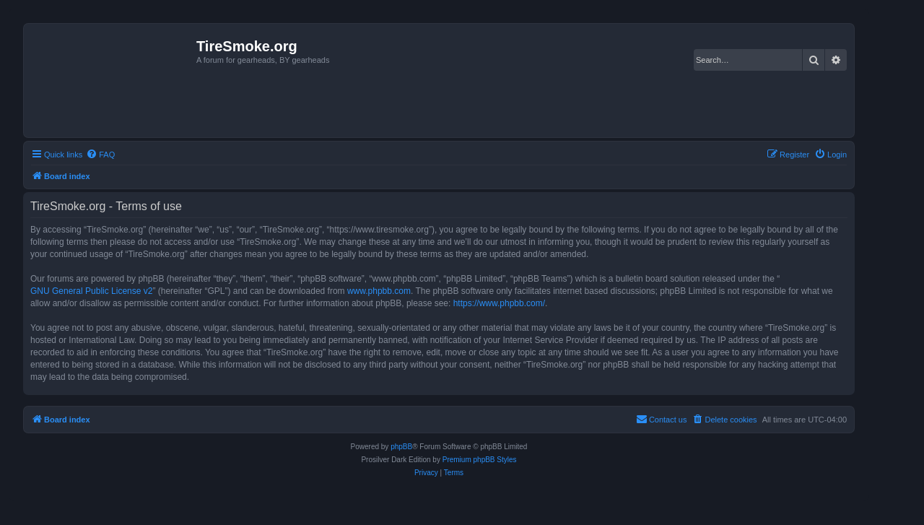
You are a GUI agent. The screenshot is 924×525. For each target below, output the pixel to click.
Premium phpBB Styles (480, 460)
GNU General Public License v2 (91, 291)
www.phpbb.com (379, 291)
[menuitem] (100, 154)
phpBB (401, 447)
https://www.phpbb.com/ (499, 303)
